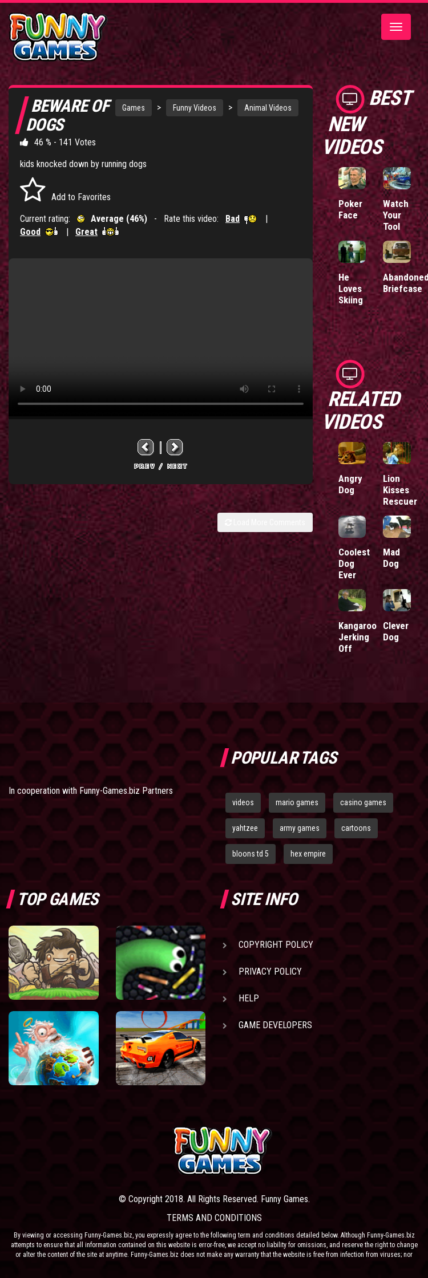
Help (249, 998)
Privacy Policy (270, 971)
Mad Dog (391, 557)
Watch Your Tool (396, 215)
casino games (363, 802)
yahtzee (245, 828)
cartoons (356, 828)
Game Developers (275, 1025)
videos (243, 802)
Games (133, 107)
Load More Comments (265, 522)
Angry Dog (350, 484)
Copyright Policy (276, 944)
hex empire (308, 853)
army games (300, 828)
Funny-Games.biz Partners (126, 790)
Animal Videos (268, 107)
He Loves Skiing (350, 288)
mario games (297, 802)
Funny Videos (194, 107)
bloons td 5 (250, 853)
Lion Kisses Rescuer (400, 490)
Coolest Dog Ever (354, 563)
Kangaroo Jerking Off (357, 637)
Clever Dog (396, 631)
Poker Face (350, 209)
